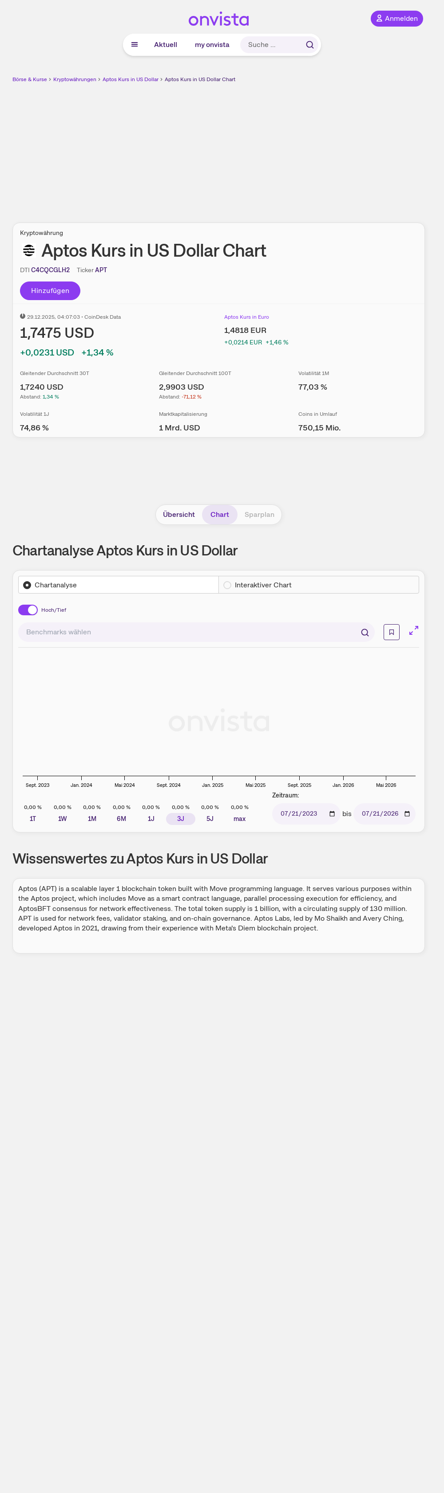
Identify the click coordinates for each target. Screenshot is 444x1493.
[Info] (392, 632)
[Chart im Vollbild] (413, 630)
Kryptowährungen (74, 79)
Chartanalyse (56, 585)
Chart (219, 514)
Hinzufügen (50, 290)
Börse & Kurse (29, 79)
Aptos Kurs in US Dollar (131, 79)
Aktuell (165, 44)
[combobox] (196, 632)
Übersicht (179, 514)
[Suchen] (365, 632)
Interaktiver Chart (263, 585)
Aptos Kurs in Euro (246, 316)
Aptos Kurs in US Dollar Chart (200, 79)
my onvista (212, 44)
